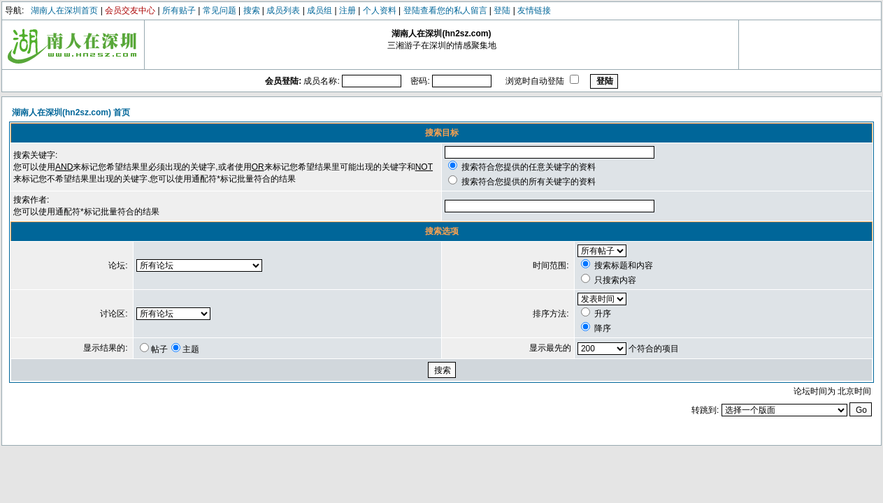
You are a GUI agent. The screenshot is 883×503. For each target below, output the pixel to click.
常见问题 (219, 10)
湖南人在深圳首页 (64, 10)
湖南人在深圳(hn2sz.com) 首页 (71, 112)
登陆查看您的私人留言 (445, 10)
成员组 (319, 10)
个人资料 (379, 10)
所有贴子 (179, 10)
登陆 (502, 10)
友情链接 (534, 10)
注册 (347, 10)
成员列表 (283, 10)
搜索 (251, 10)
